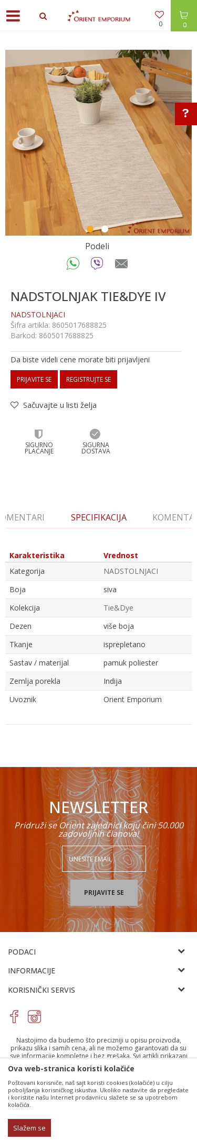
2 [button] (106, 230)
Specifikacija (99, 517)
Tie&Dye (118, 608)
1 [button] (91, 230)
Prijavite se (34, 379)
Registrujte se (88, 379)
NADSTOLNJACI (38, 314)
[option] (98, 143)
